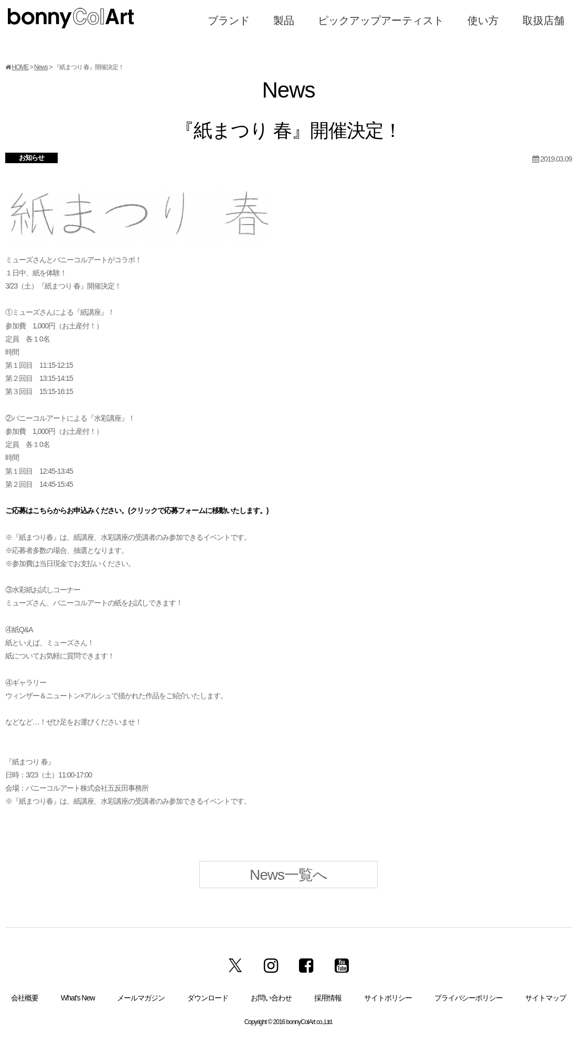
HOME (20, 67)
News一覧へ (288, 875)
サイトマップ (545, 998)
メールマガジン (141, 998)
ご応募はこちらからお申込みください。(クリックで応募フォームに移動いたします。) (136, 510)
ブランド (229, 20)
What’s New (77, 998)
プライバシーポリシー (468, 998)
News (41, 67)
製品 (283, 20)
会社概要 (24, 998)
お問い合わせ (271, 998)
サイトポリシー (388, 998)
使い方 (483, 20)
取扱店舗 (543, 20)
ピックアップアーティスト (381, 20)
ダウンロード (207, 998)
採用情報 (327, 998)
